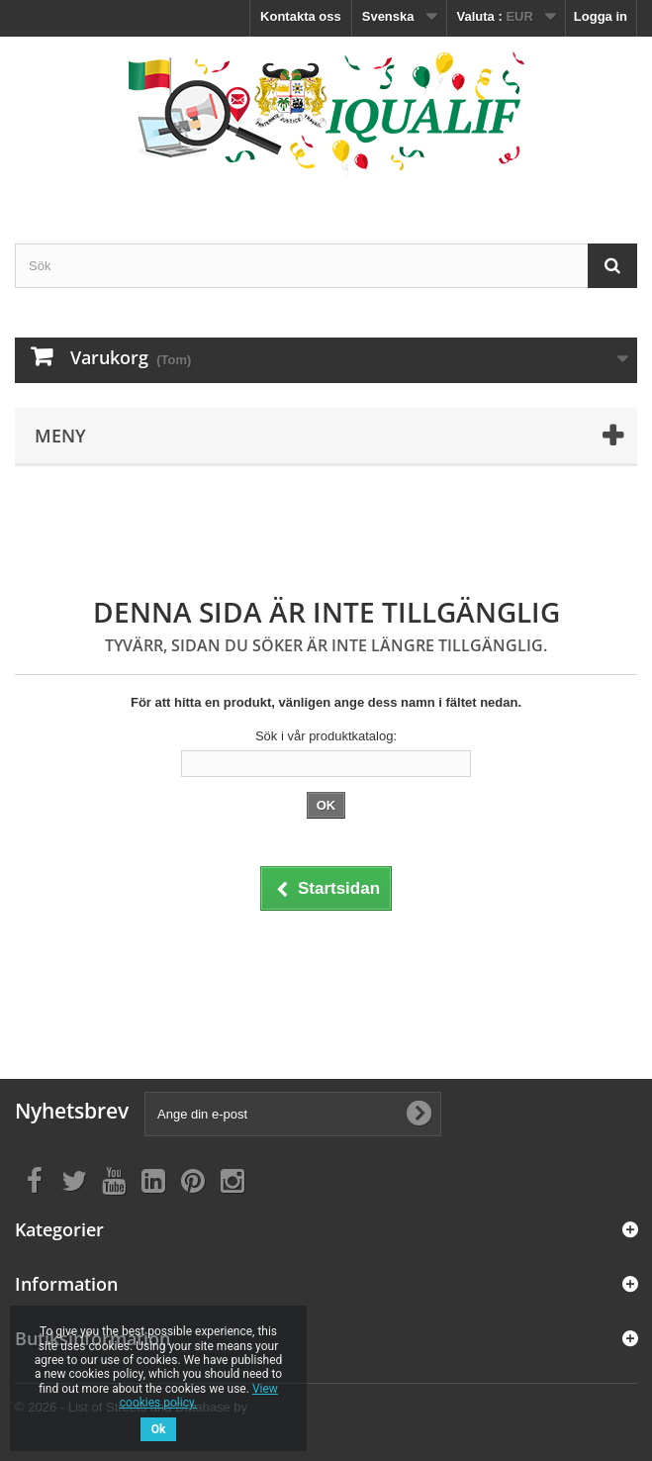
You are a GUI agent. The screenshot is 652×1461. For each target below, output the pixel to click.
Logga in (600, 16)
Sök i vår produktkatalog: (326, 736)
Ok (158, 1429)
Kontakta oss (300, 16)
